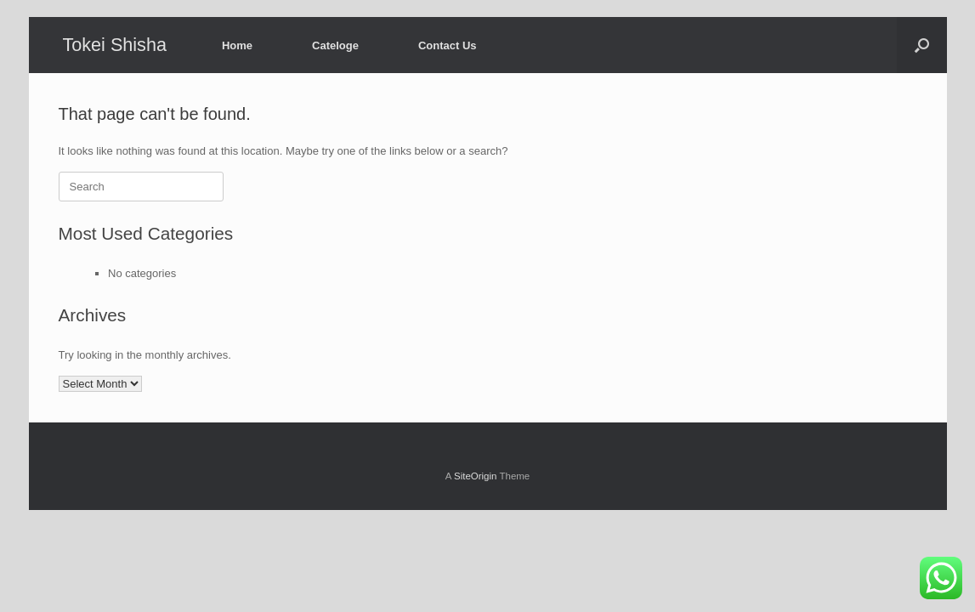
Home (237, 45)
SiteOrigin (475, 476)
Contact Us (447, 45)
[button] (922, 45)
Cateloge (335, 45)
